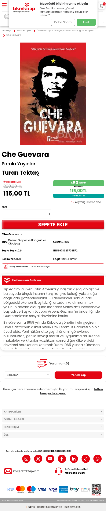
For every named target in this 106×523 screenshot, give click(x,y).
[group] (53, 94)
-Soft (29, 507)
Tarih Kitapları (24, 30)
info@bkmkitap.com (26, 471)
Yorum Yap (78, 375)
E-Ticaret (39, 507)
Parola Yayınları (19, 164)
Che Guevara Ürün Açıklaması (53, 280)
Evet (86, 22)
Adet (4, 207)
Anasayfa (7, 30)
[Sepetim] (101, 5)
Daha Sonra (63, 22)
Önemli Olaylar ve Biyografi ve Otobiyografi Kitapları (65, 30)
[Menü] (4, 5)
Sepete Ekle (53, 224)
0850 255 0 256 (75, 473)
